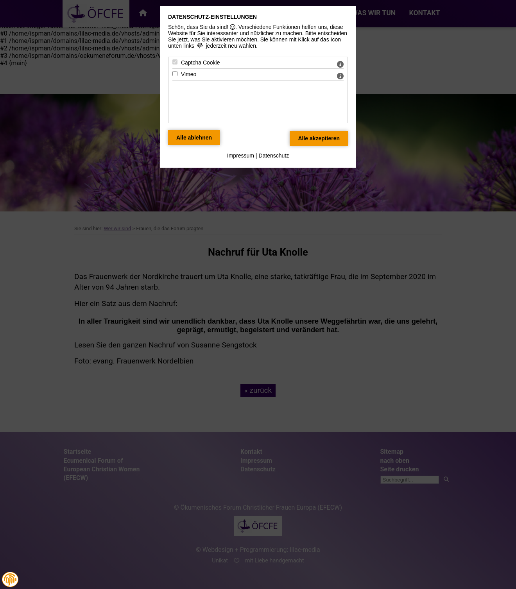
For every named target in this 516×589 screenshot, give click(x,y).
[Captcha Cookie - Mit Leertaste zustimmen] (174, 61)
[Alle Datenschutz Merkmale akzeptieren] (319, 138)
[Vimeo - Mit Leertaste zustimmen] (174, 73)
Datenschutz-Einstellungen (212, 17)
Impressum (240, 155)
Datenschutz (273, 155)
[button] (10, 579)
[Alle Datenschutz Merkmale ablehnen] (194, 137)
